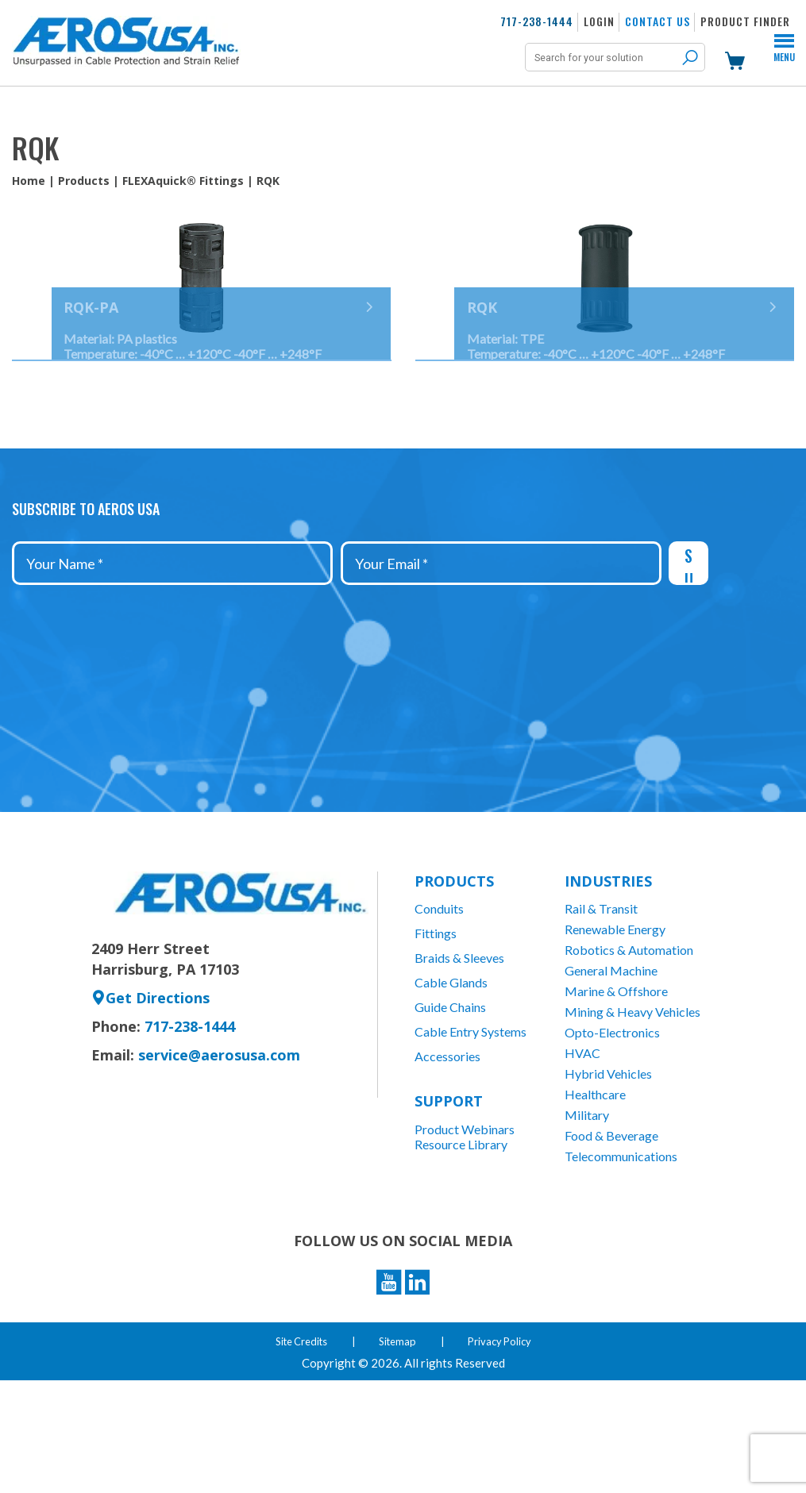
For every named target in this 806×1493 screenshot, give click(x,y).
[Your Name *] (172, 659)
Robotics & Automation (629, 1045)
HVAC (582, 1148)
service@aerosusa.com (219, 1150)
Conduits (439, 1004)
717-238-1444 (536, 21)
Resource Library (461, 1240)
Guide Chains (450, 1102)
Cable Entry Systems (470, 1127)
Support (449, 1196)
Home (28, 180)
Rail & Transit (601, 1004)
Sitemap (399, 1453)
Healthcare (595, 1190)
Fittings (436, 1029)
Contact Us (657, 21)
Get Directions (150, 1093)
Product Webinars (465, 1225)
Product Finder (745, 21)
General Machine (611, 1066)
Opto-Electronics (612, 1128)
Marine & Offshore (616, 1087)
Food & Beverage (611, 1231)
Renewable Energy (615, 1025)
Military (587, 1210)
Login (599, 21)
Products (84, 180)
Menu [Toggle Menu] (784, 55)
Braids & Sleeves (459, 1053)
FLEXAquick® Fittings (183, 180)
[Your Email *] (501, 659)
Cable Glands (451, 1078)
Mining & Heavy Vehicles (632, 1107)
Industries (608, 977)
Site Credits (296, 1453)
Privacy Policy (505, 1453)
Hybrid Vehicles (608, 1169)
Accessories (447, 1152)
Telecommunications (621, 1252)
